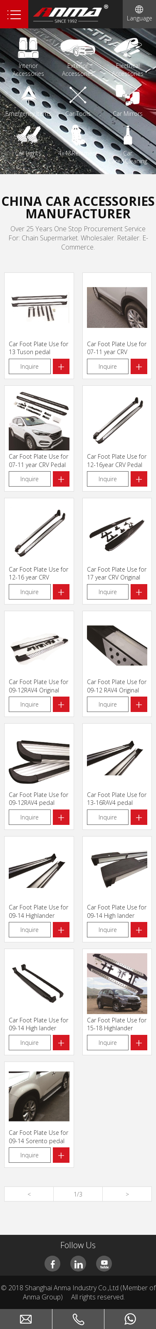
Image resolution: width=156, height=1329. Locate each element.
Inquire (29, 366)
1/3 (78, 1194)
